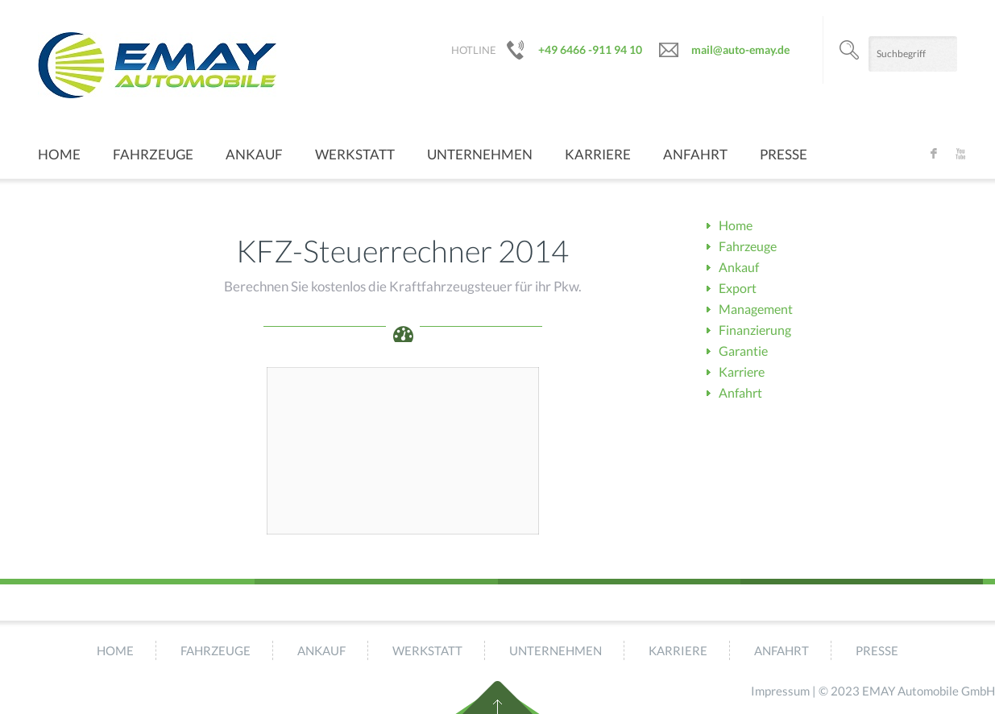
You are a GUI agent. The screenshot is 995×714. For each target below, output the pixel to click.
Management (756, 308)
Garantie (743, 350)
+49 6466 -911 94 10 (590, 49)
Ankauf (254, 154)
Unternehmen (480, 154)
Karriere (598, 154)
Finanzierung (755, 329)
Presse (783, 154)
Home (59, 154)
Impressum (780, 690)
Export (738, 287)
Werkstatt (355, 154)
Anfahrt (695, 154)
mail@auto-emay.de (740, 49)
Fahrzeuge (153, 154)
